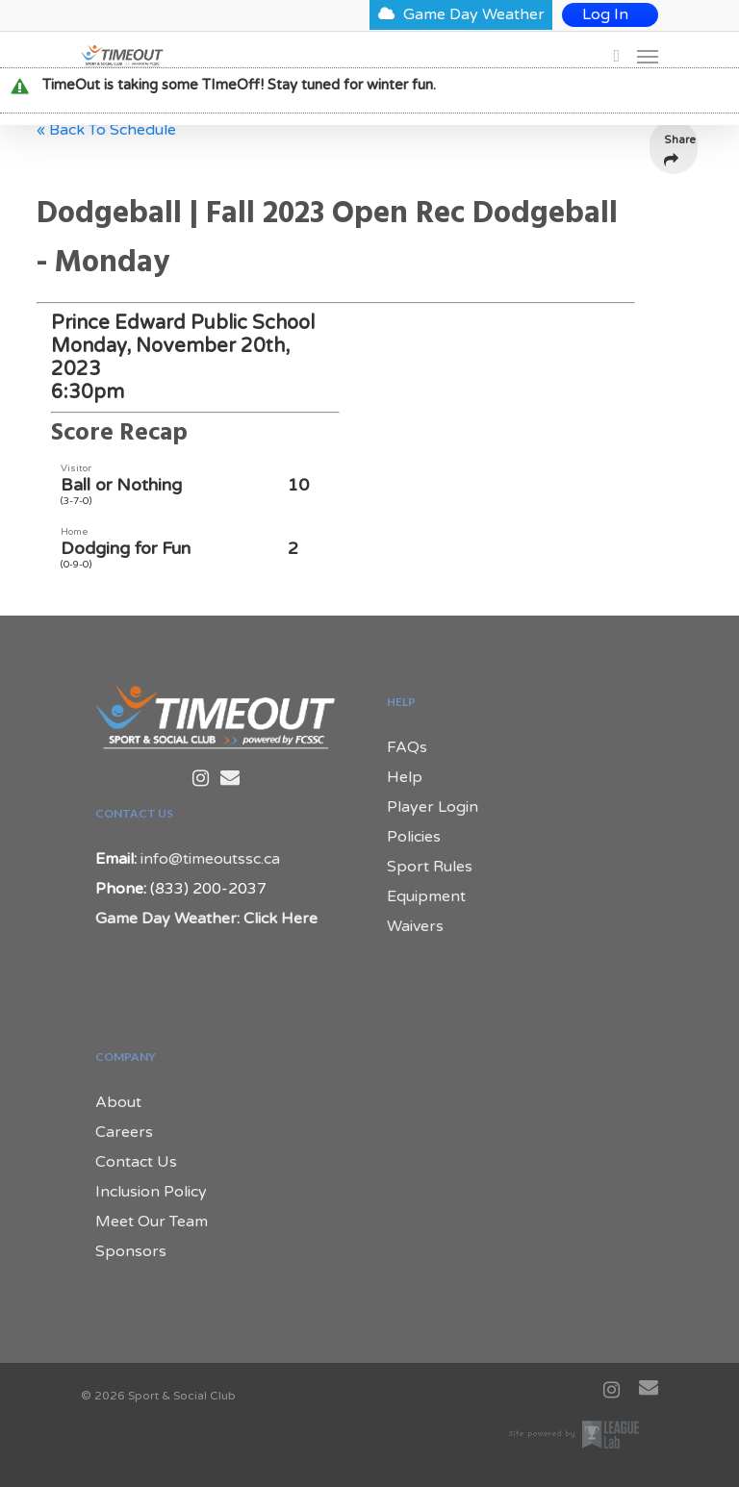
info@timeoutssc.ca (210, 859)
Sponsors (130, 1251)
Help (404, 777)
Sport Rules (429, 866)
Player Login (432, 807)
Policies (414, 836)
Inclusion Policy (151, 1191)
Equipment (426, 896)
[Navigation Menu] (647, 55)
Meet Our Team (151, 1221)
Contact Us (136, 1162)
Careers (124, 1132)
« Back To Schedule (106, 129)
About (118, 1102)
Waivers (415, 926)
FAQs (407, 747)
